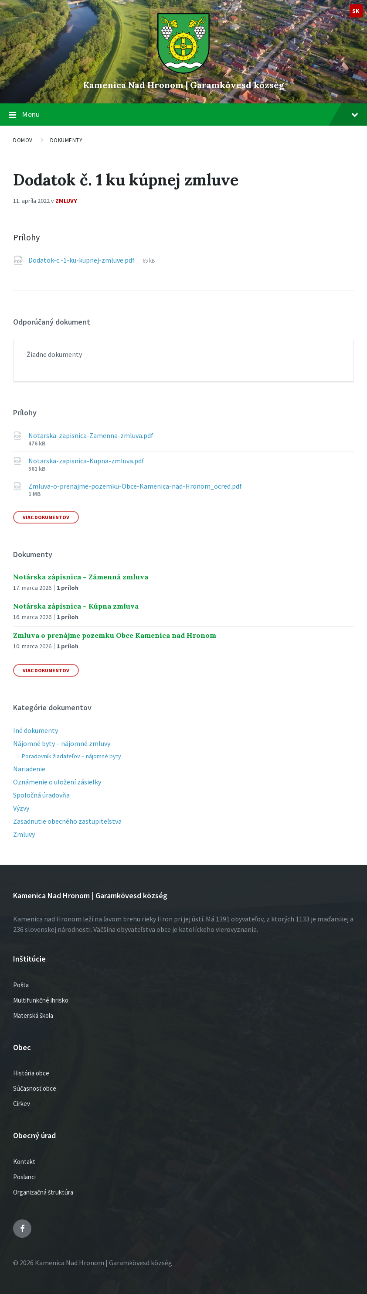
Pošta (21, 985)
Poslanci (24, 1177)
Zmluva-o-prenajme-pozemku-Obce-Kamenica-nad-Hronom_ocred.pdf (135, 486)
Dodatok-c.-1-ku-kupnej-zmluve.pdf (82, 260)
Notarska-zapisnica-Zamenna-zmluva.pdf (90, 435)
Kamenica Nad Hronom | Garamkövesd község (183, 84)
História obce (31, 1073)
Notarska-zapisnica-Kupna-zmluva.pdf (86, 460)
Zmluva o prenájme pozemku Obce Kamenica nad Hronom (114, 635)
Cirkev (21, 1103)
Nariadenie (29, 768)
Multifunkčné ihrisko (40, 1000)
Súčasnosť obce (34, 1088)
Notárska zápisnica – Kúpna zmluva (76, 606)
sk (356, 11)
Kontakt (24, 1161)
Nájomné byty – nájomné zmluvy (61, 743)
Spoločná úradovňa (41, 795)
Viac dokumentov (46, 517)
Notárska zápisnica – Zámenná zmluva (80, 576)
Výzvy (21, 808)
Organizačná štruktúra (43, 1192)
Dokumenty (66, 140)
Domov (23, 140)
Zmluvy (66, 201)
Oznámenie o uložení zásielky (57, 781)
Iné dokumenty (35, 730)
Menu (190, 114)
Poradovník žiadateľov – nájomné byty (71, 756)
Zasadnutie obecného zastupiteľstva (67, 821)
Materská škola (33, 1015)
